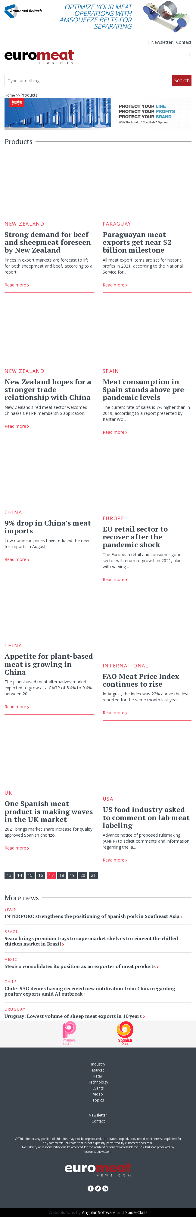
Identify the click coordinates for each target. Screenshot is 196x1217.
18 (61, 875)
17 (51, 875)
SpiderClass (136, 1212)
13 (9, 875)
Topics (98, 1100)
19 (72, 875)
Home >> (12, 95)
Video (98, 1094)
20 (82, 875)
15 (30, 875)
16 (40, 875)
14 (19, 875)
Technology (98, 1082)
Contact (183, 42)
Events (98, 1088)
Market (98, 1070)
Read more (17, 285)
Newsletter (162, 42)
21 (93, 875)
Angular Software (99, 1212)
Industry (98, 1064)
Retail (98, 1076)
